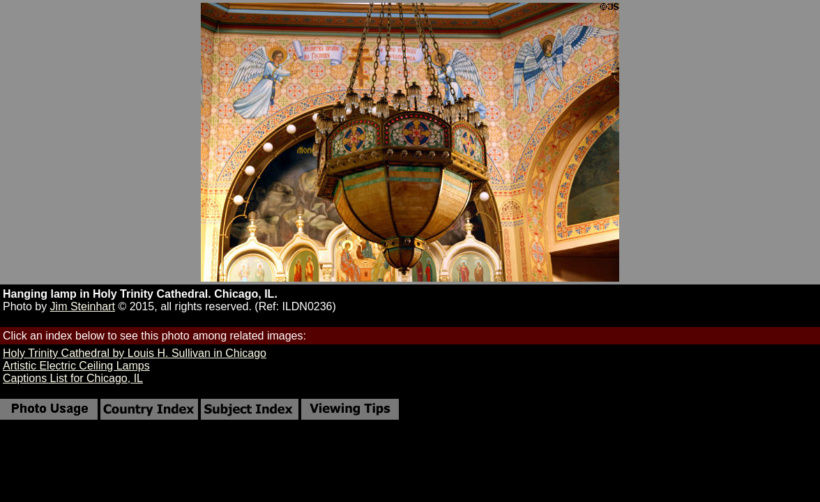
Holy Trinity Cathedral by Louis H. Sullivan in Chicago (134, 353)
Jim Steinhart (82, 306)
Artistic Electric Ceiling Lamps (76, 366)
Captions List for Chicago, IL (73, 378)
